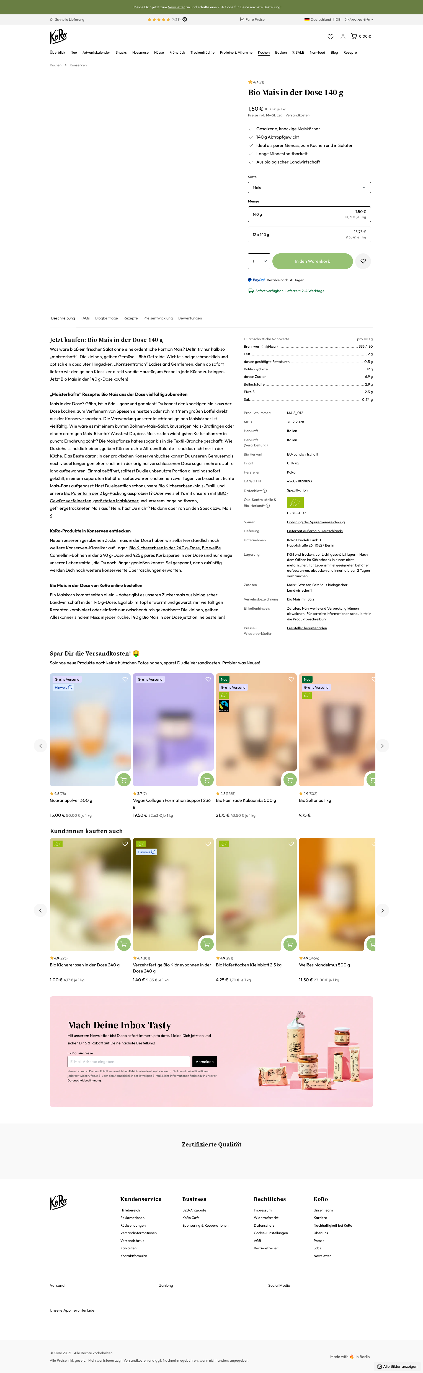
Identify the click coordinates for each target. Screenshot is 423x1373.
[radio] (309, 214)
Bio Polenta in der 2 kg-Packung (95, 493)
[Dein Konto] (343, 36)
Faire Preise (252, 19)
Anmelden (205, 1061)
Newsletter (176, 7)
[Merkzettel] (330, 36)
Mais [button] (257, 187)
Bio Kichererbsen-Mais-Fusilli (187, 485)
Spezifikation (297, 490)
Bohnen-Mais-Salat (149, 426)
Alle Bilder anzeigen (397, 1366)
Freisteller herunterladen (307, 628)
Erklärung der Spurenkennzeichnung (316, 522)
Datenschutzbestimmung (84, 1080)
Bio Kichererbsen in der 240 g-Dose (164, 547)
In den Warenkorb (312, 261)
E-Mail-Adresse (80, 1053)
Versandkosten (297, 115)
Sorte (252, 177)
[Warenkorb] (361, 36)
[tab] (63, 318)
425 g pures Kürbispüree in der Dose (168, 555)
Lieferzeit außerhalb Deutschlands (315, 531)
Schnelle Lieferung (67, 19)
